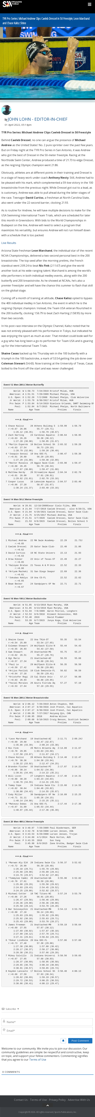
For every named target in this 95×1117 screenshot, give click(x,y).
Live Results (8, 243)
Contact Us (21, 1100)
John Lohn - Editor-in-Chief (38, 119)
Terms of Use (37, 1059)
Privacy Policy (57, 1100)
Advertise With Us (79, 1100)
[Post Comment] (80, 1040)
